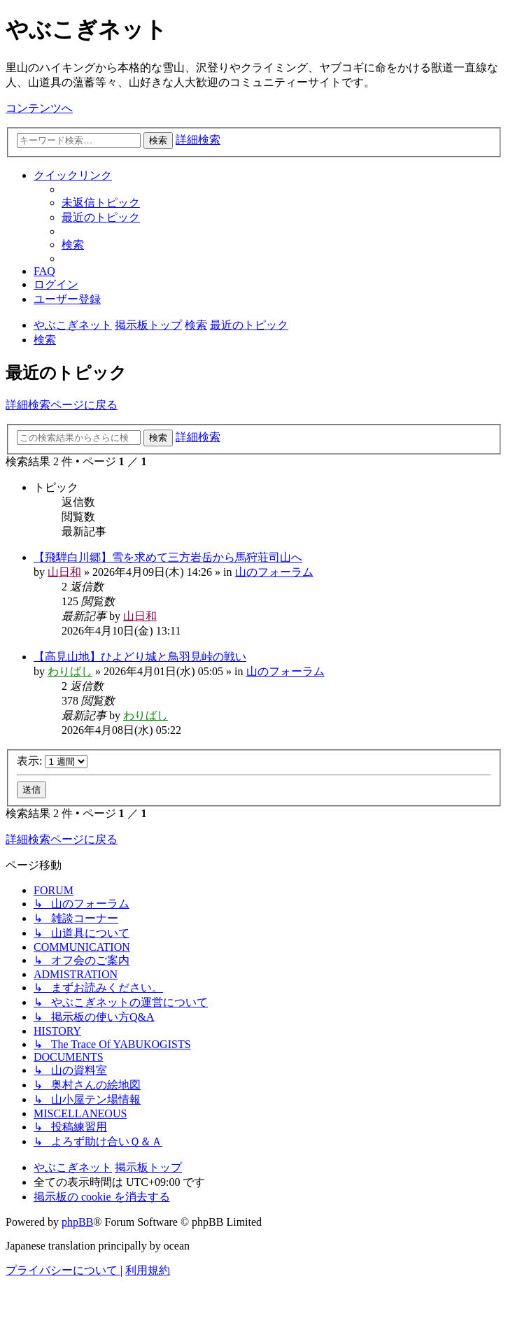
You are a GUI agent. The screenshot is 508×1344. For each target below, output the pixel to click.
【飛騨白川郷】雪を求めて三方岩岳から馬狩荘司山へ (168, 557)
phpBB (77, 1222)
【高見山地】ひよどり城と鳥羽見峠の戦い (140, 657)
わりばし (70, 671)
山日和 (64, 572)
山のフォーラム (274, 572)
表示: (52, 761)
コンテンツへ (39, 108)
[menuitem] (101, 202)
